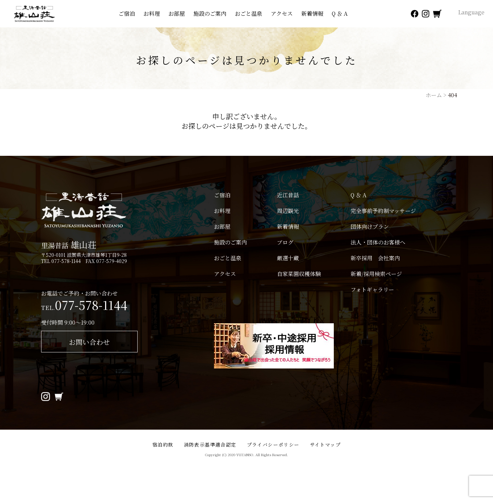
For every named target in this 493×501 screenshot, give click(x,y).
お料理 (151, 13)
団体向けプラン (370, 226)
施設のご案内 (209, 13)
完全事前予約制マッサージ (383, 211)
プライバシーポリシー (273, 444)
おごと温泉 (248, 13)
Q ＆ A (339, 13)
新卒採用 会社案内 (375, 258)
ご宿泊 (126, 13)
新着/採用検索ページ (376, 274)
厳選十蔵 (288, 258)
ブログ (285, 242)
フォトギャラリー (372, 289)
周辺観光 (288, 211)
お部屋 (176, 13)
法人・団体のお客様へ (378, 242)
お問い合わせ (89, 342)
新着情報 (312, 13)
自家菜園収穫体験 (299, 274)
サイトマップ (325, 444)
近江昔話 (288, 195)
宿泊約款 (163, 444)
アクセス (282, 13)
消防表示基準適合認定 (210, 444)
